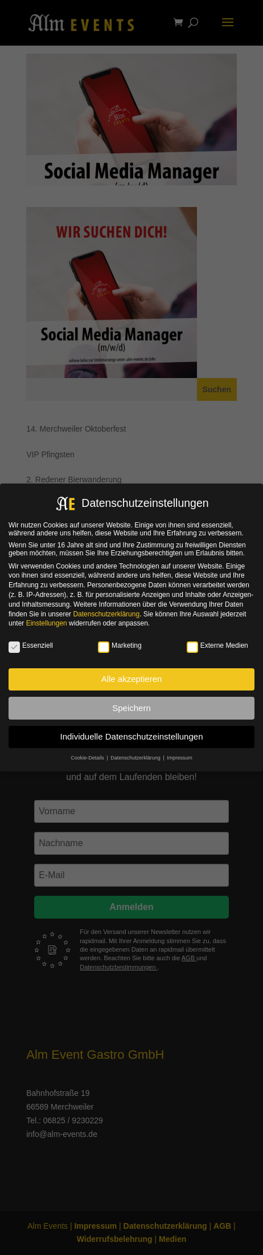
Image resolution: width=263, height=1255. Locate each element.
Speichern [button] (131, 708)
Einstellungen (46, 623)
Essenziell (31, 645)
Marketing (120, 645)
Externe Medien (217, 645)
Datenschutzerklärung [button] (136, 758)
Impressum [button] (179, 758)
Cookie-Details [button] (88, 758)
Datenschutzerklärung (106, 614)
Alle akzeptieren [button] (131, 679)
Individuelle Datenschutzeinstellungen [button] (131, 736)
